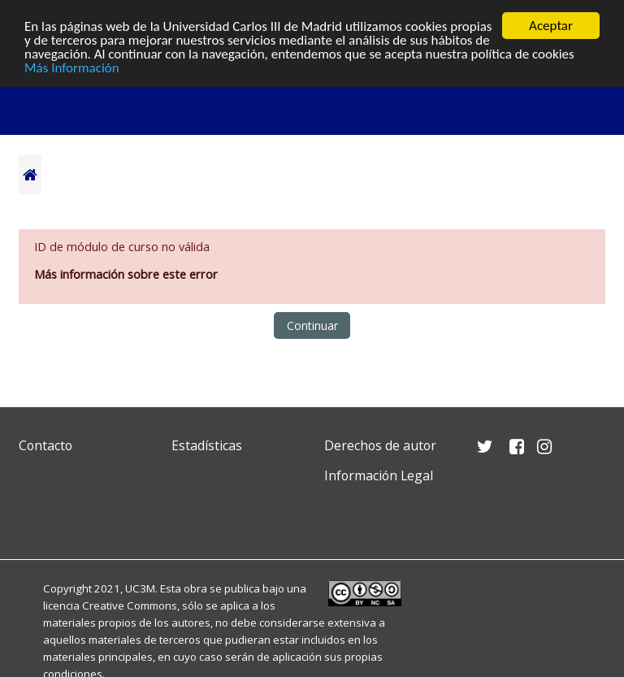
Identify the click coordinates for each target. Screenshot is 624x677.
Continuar (312, 325)
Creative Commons (129, 605)
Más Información (71, 67)
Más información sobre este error (126, 274)
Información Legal (378, 475)
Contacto (45, 445)
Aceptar (551, 25)
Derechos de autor (380, 445)
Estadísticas (206, 445)
